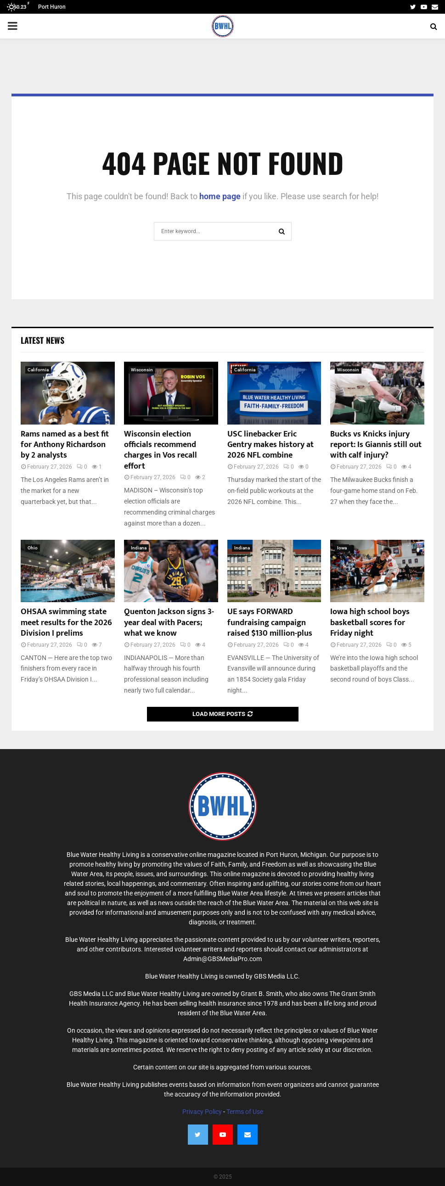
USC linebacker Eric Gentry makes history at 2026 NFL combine (270, 445)
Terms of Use (244, 1111)
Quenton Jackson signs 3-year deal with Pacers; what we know (169, 622)
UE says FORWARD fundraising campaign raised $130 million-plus (269, 622)
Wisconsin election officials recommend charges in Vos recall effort (160, 450)
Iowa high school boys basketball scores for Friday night (370, 622)
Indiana (138, 547)
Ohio (33, 547)
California (38, 369)
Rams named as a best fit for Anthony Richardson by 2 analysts (65, 445)
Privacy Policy (202, 1111)
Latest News (42, 340)
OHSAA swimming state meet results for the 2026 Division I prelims (66, 622)
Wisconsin (142, 369)
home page (220, 196)
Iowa (342, 547)
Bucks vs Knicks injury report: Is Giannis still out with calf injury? (376, 445)
